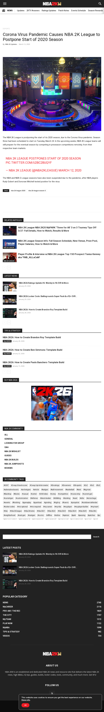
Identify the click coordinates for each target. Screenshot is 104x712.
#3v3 (92, 485)
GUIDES (8, 455)
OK (25, 705)
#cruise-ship (75, 494)
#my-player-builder (81, 507)
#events (7, 503)
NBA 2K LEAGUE (9, 248)
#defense (34, 498)
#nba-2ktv (92, 511)
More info (25, 700)
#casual (25, 494)
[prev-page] (4, 267)
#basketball (69, 490)
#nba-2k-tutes (29, 511)
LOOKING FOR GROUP (14, 443)
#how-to (65, 503)
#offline (49, 515)
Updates (20, 10)
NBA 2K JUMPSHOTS (14, 464)
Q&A (6, 447)
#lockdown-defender (89, 503)
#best (79, 490)
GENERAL (8, 439)
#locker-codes (9, 507)
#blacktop (7, 494)
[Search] (100, 3)
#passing (81, 515)
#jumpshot (75, 503)
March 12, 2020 (70, 170)
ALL (6, 435)
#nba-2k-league (16, 511)
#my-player (68, 507)
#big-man (87, 490)
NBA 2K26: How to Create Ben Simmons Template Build (32, 349)
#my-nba (57, 507)
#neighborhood (9, 515)
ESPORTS (6, 28)
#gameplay (26, 503)
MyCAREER (7, 341)
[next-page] (9, 267)
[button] (4, 3)
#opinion (66, 515)
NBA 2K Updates (11, 44)
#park (74, 515)
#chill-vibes (43, 494)
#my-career (47, 507)
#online (57, 515)
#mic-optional (22, 507)
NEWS (7, 10)
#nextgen (31, 515)
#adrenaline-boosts (11, 490)
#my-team (94, 507)
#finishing (16, 503)
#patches (91, 515)
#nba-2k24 (72, 511)
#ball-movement (57, 490)
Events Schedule (78, 10)
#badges (44, 490)
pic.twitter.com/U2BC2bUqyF (29, 162)
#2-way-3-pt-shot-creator (39, 485)
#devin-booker (45, 498)
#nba (5, 511)
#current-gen (87, 494)
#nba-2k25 (83, 511)
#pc (98, 515)
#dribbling (57, 498)
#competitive (63, 494)
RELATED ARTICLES (13, 220)
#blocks (17, 494)
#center (34, 494)
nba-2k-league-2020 (18, 190)
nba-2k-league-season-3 (37, 190)
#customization (22, 498)
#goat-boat (37, 503)
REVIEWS (8, 468)
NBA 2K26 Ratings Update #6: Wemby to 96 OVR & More (44, 283)
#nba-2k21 (41, 511)
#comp (53, 494)
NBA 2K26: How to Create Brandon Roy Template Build (43, 309)
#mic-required (35, 507)
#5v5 (98, 485)
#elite (82, 498)
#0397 (6, 485)
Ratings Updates (49, 10)
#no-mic (41, 515)
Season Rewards (95, 10)
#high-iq (57, 503)
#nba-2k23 (62, 511)
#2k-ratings (55, 485)
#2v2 (86, 485)
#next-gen (21, 515)
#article (36, 490)
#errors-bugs (91, 498)
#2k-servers (66, 485)
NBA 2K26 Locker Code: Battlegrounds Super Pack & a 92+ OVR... (48, 296)
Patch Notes (63, 10)
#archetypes (26, 490)
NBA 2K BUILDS (11, 460)
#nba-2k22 (51, 511)
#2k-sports (77, 485)
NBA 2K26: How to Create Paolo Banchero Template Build (33, 362)
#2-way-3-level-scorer (19, 485)
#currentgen (8, 498)
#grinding (47, 503)
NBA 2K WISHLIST (12, 451)
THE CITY (6, 234)
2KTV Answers (33, 10)
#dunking (66, 498)
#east (75, 498)
